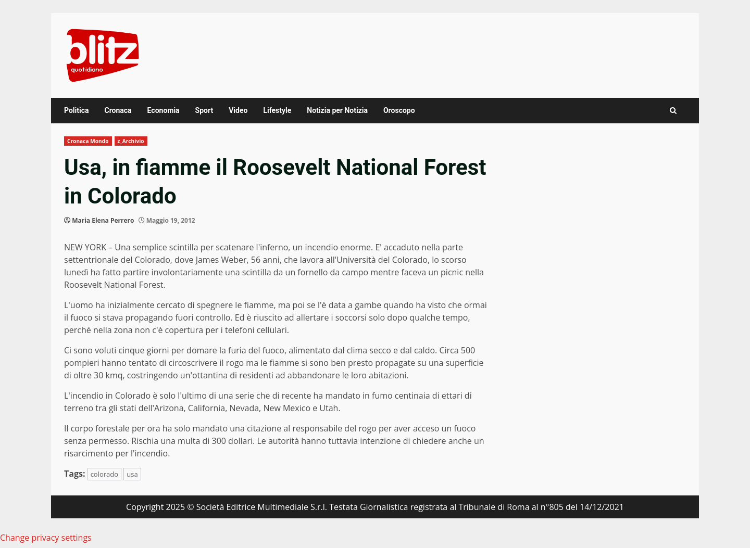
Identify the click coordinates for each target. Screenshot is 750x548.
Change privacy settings (46, 537)
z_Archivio (131, 141)
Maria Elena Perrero (103, 220)
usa (132, 474)
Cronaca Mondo (88, 141)
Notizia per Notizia (337, 110)
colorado (104, 474)
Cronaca (117, 110)
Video (238, 110)
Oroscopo (399, 110)
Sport (204, 110)
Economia (163, 110)
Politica (76, 110)
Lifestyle (277, 110)
